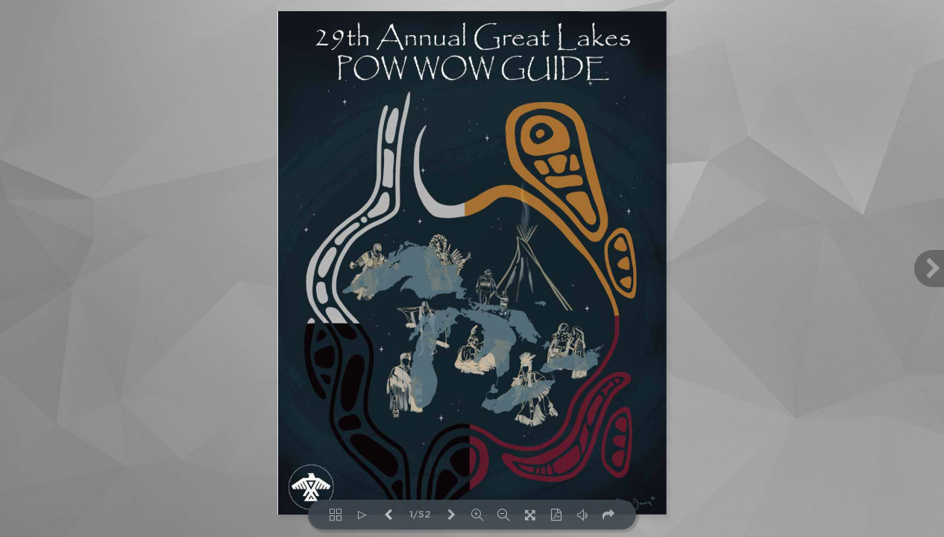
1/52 (420, 515)
